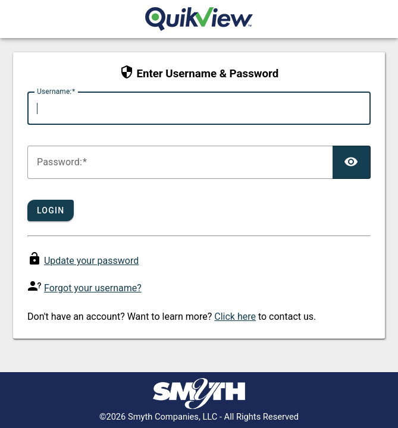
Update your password (91, 260)
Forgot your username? (93, 288)
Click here (235, 316)
